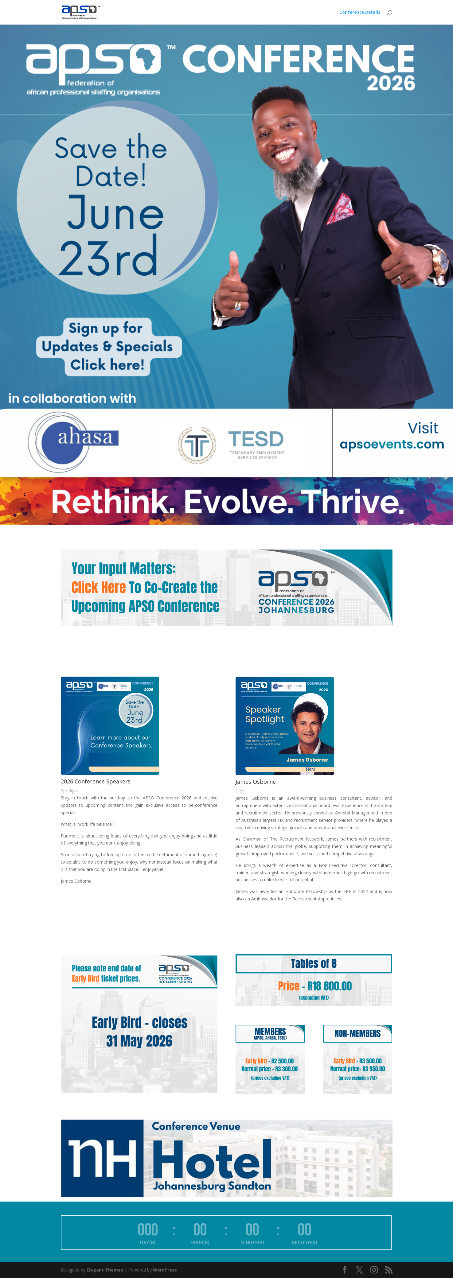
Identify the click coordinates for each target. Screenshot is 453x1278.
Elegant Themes (105, 1270)
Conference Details (359, 12)
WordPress (165, 1270)
